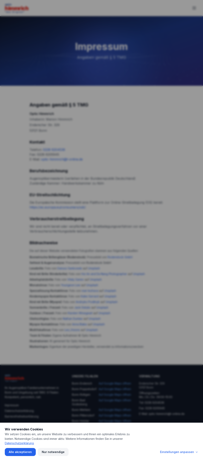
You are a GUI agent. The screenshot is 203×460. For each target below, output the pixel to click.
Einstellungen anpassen (179, 452)
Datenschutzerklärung (19, 443)
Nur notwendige (53, 452)
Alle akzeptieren (20, 452)
